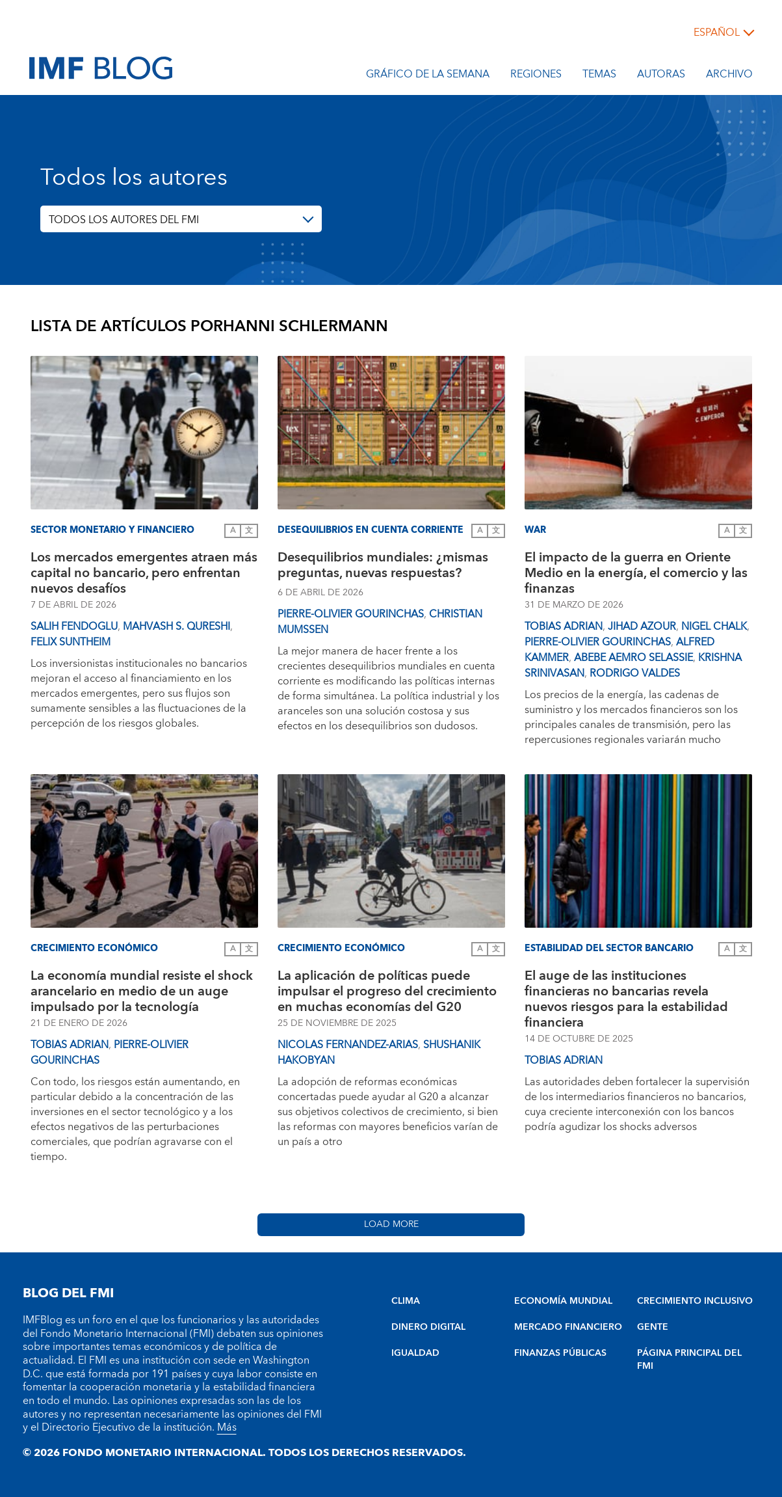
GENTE (652, 1327)
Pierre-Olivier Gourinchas (351, 614)
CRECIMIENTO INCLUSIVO (695, 1301)
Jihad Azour (642, 626)
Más (227, 1427)
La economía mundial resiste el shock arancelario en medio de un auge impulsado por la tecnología (142, 991)
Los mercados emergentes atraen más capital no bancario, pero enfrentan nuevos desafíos (144, 573)
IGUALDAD (415, 1353)
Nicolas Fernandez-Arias (348, 1045)
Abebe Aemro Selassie (633, 658)
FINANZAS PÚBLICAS (560, 1353)
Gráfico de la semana (427, 76)
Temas (599, 76)
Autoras (661, 76)
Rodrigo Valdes (635, 673)
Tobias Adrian (564, 626)
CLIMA (405, 1301)
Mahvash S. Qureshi (176, 626)
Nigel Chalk (714, 626)
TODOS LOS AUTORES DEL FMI (124, 220)
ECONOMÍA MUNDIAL (563, 1301)
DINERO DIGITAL (428, 1327)
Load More (391, 1224)
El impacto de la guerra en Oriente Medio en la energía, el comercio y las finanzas (636, 573)
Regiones (536, 76)
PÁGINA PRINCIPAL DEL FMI (689, 1360)
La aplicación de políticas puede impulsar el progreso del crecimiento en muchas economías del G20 (387, 991)
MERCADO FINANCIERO (568, 1327)
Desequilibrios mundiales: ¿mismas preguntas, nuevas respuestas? (383, 567)
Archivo (729, 76)
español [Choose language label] (717, 32)
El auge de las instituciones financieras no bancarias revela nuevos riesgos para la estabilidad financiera (626, 999)
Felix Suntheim (71, 642)
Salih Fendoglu (74, 626)
